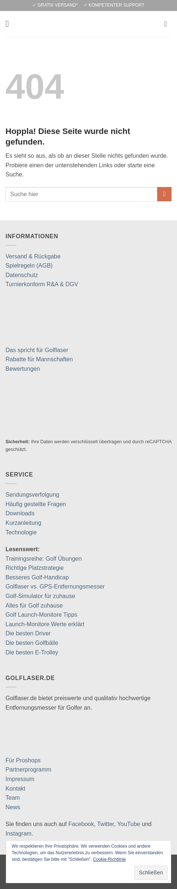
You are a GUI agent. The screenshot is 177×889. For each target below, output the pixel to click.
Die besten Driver (28, 633)
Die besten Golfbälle (31, 643)
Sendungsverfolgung (32, 495)
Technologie (21, 532)
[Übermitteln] (164, 194)
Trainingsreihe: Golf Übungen (43, 559)
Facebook (81, 824)
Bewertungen (22, 369)
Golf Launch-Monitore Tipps (41, 615)
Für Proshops (23, 760)
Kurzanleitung (23, 523)
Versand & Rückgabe (32, 256)
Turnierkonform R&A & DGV (41, 284)
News (12, 807)
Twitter (105, 824)
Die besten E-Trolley (31, 652)
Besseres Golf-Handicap (37, 577)
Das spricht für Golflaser (36, 350)
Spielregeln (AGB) (29, 265)
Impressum (19, 779)
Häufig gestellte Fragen (35, 504)
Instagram (18, 833)
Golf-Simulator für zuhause (40, 596)
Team (12, 798)
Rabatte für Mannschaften (39, 359)
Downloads (19, 513)
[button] (9, 24)
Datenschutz (21, 275)
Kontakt (15, 788)
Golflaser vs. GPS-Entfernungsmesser (55, 586)
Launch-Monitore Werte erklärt (44, 624)
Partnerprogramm (28, 769)
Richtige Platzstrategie (34, 568)
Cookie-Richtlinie (109, 859)
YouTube (128, 824)
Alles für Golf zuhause (34, 605)
